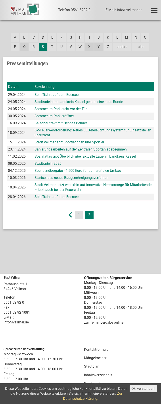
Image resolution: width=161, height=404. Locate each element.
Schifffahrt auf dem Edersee (56, 95)
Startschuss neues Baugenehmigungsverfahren (71, 178)
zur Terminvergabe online (103, 322)
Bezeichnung (44, 87)
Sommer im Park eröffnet (54, 116)
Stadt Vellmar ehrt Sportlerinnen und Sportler (69, 142)
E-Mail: (9, 317)
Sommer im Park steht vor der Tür (60, 109)
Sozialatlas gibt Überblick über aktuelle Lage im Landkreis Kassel (85, 156)
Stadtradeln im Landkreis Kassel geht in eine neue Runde (78, 102)
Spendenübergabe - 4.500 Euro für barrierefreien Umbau (77, 170)
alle (140, 47)
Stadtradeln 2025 (47, 163)
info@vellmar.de (16, 322)
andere (122, 47)
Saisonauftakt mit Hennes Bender (60, 123)
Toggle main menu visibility (155, 8)
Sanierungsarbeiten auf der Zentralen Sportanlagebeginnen (80, 149)
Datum (13, 86)
